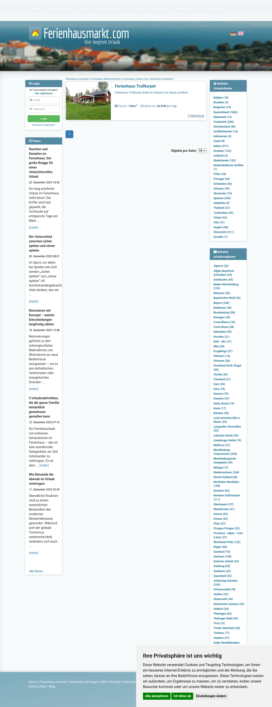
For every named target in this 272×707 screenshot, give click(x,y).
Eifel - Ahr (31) (223, 341)
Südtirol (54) (221, 609)
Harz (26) (219, 384)
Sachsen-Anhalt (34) (226, 561)
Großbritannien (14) (226, 131)
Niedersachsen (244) (226, 472)
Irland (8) (219, 141)
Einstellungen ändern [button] (211, 696)
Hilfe (104, 682)
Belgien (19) (221, 97)
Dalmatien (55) (223, 331)
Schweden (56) (223, 183)
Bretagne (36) (222, 317)
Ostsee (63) (221, 514)
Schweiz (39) (222, 188)
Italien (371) (221, 146)
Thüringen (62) (223, 613)
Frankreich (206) (224, 121)
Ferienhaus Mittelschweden (106, 79)
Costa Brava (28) (224, 327)
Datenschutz (38, 686)
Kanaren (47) (222, 398)
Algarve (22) (221, 266)
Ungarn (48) (221, 227)
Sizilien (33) (221, 594)
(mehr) (34, 227)
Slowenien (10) (223, 193)
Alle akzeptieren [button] (157, 696)
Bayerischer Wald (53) (227, 298)
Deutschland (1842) (226, 112)
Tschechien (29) (223, 212)
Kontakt (115, 682)
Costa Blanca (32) (224, 322)
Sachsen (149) (222, 556)
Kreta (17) (220, 408)
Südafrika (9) (222, 203)
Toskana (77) (222, 633)
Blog (52, 686)
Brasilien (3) (221, 102)
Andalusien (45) (223, 279)
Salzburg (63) (222, 566)
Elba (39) (219, 346)
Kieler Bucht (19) (224, 403)
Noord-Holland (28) (225, 477)
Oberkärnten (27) (224, 509)
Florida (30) (221, 374)
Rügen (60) (220, 547)
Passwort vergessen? (43, 124)
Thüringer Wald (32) (226, 618)
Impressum (131, 682)
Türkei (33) (220, 217)
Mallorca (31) (222, 445)
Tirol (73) (219, 623)
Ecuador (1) (221, 236)
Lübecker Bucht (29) (226, 435)
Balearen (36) (222, 293)
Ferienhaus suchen (53, 682)
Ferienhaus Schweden (78, 79)
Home (33, 682)
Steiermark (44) (223, 599)
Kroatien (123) (222, 151)
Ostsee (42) (221, 518)
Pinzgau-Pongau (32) (227, 528)
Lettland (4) (221, 155)
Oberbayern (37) (224, 504)
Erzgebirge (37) (223, 351)
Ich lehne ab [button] (182, 696)
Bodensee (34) (223, 307)
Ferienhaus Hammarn (161, 79)
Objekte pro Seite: (188, 150)
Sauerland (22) (223, 576)
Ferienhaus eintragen (83, 682)
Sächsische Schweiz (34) (229, 604)
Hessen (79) (221, 393)
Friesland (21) (222, 379)
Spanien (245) (222, 198)
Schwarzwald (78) (224, 589)
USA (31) (219, 222)
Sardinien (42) (222, 571)
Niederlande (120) (225, 160)
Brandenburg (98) (224, 312)
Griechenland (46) (225, 126)
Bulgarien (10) (222, 107)
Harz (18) (219, 389)
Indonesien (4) (222, 136)
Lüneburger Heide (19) (227, 440)
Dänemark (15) (223, 117)
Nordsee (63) (222, 490)
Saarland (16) (222, 551)
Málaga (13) (221, 467)
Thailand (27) (222, 207)
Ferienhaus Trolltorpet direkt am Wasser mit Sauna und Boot (151, 92)
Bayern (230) (222, 303)
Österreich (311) (224, 232)
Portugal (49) (222, 179)
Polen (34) (220, 174)
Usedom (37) (222, 638)
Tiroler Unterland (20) (227, 628)
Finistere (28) (222, 360)
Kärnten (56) (221, 413)
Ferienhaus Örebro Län (135, 79)
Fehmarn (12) (222, 356)
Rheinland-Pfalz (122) (227, 542)
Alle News (36, 571)
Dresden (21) (222, 336)
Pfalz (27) (220, 523)
